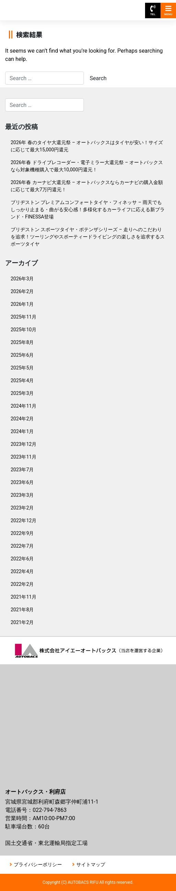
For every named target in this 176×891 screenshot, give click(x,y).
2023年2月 (22, 508)
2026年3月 (22, 278)
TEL (152, 10)
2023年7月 (22, 469)
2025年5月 (22, 368)
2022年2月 (22, 584)
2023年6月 (22, 482)
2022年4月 (22, 571)
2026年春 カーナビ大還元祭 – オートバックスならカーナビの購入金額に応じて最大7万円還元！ (87, 186)
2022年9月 (22, 533)
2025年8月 (22, 342)
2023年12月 (23, 444)
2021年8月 (22, 609)
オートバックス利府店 (37, 7)
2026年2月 (22, 291)
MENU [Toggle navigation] (168, 10)
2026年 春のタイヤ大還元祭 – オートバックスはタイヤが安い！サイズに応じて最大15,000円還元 (87, 146)
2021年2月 (22, 622)
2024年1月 (22, 431)
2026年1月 (22, 304)
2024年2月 (22, 418)
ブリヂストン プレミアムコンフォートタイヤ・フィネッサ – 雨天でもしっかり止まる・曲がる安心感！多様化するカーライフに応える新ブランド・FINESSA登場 (88, 209)
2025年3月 (22, 393)
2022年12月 (23, 520)
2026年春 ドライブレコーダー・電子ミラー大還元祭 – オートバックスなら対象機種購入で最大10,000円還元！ (87, 166)
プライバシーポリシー (38, 864)
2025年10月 (23, 329)
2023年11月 (23, 457)
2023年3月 (22, 495)
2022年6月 (22, 558)
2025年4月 (22, 380)
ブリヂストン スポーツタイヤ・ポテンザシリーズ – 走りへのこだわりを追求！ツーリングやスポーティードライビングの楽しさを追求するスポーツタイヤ (88, 237)
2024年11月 (23, 406)
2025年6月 (22, 355)
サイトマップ (90, 864)
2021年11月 (23, 597)
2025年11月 (23, 317)
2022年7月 (22, 546)
